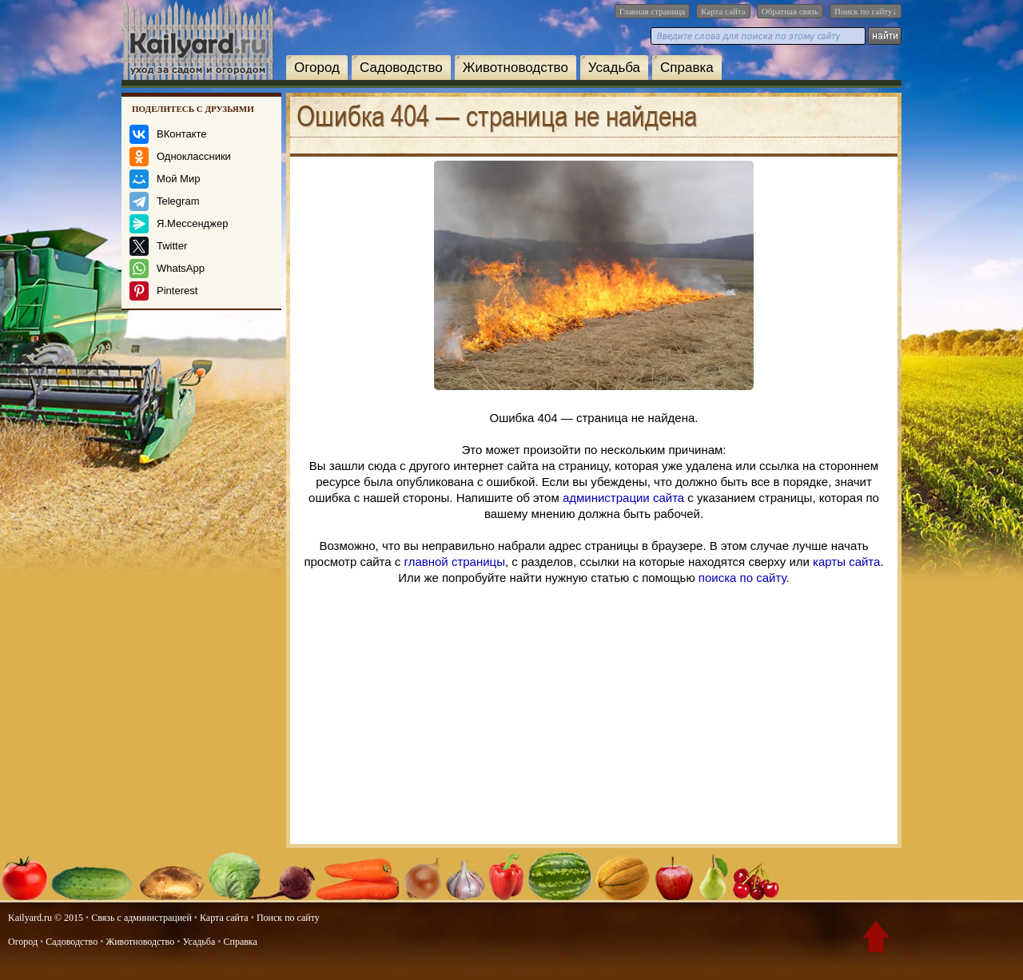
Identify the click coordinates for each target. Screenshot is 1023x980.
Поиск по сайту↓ (865, 11)
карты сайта (846, 561)
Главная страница (652, 11)
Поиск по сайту (288, 917)
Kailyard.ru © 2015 (45, 917)
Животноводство (515, 67)
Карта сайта (723, 11)
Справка (687, 67)
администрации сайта (623, 497)
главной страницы (454, 561)
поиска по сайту (742, 577)
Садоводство (401, 67)
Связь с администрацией (141, 917)
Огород (317, 67)
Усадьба (614, 67)
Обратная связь (790, 11)
